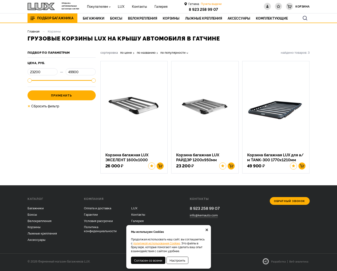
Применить (61, 95)
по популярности (173, 52)
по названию (146, 52)
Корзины (34, 229)
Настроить (177, 260)
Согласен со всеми (148, 260)
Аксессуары (36, 241)
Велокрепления (40, 222)
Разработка (278, 263)
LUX (119, 6)
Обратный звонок (289, 202)
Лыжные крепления (42, 235)
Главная (34, 31)
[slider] (30, 80)
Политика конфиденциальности (100, 231)
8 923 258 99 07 (203, 9)
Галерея (155, 6)
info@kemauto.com (204, 217)
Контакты (135, 6)
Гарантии (91, 216)
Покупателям (96, 6)
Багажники (36, 209)
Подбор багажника (55, 18)
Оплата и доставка (97, 209)
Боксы (32, 216)
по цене (126, 52)
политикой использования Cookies (156, 243)
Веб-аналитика (298, 263)
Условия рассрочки (98, 222)
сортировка (109, 52)
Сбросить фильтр (43, 106)
